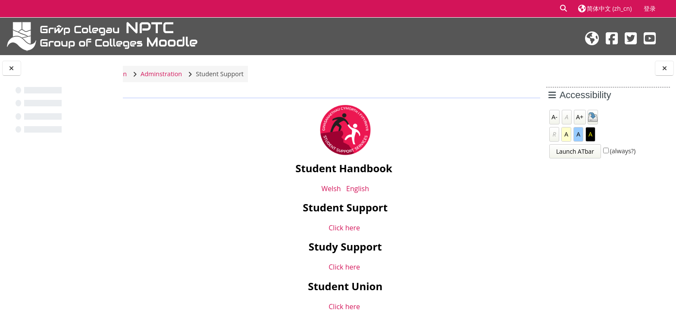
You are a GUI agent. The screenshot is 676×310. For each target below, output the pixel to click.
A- (554, 117)
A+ (579, 117)
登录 (650, 8)
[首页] (102, 35)
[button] (564, 8)
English (352, 188)
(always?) (623, 151)
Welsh (326, 188)
